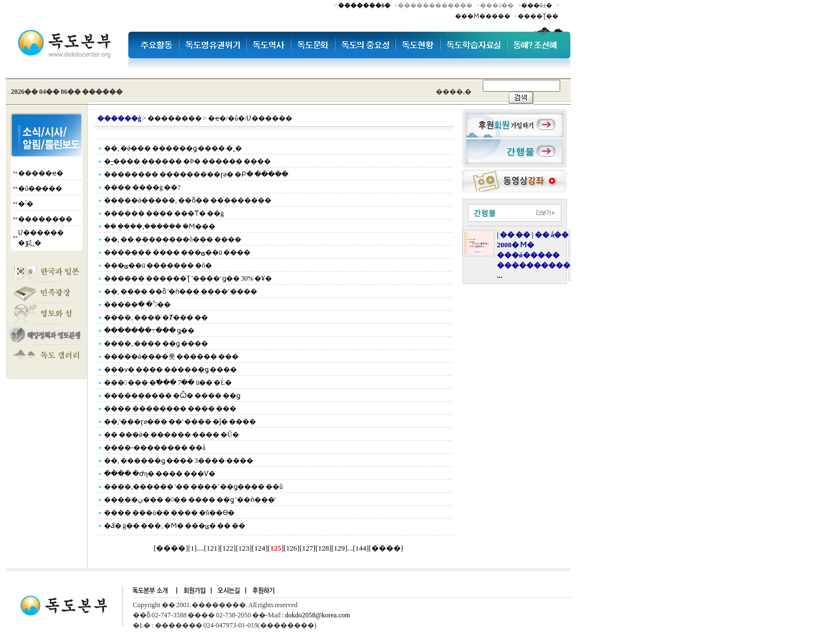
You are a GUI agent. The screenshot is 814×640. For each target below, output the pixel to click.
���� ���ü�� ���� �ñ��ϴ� (169, 513)
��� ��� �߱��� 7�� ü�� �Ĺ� (168, 382)
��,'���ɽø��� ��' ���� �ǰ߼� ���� (180, 422)
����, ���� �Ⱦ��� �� (156, 317)
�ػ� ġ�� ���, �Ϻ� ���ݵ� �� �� (174, 526)
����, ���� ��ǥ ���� (156, 343)
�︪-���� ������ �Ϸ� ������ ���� (187, 161)
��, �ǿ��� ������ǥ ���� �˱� (173, 148)
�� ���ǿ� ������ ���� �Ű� (171, 435)
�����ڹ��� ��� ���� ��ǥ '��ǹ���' (190, 500)
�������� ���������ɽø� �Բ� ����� (196, 174)
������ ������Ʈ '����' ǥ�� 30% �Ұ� (188, 278)
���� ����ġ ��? (142, 187)
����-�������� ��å (154, 448)
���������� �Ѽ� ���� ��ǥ (172, 396)
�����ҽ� (40, 173)
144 (360, 548)
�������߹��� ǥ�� (149, 330)
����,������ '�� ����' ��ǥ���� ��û (193, 487)
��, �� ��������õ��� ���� (172, 239)
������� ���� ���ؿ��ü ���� (177, 252)
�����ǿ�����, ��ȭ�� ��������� (187, 200)
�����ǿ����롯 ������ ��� (171, 356)
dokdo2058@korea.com (317, 615)
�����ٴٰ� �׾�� (137, 304)
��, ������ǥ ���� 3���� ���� (178, 461)
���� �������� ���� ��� (170, 409)
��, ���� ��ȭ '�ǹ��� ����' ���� (180, 291)
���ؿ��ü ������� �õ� (158, 265)
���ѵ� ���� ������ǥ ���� (170, 369)
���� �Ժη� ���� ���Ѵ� (159, 474)
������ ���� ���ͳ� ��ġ (164, 213)
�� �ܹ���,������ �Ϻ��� (159, 226)
